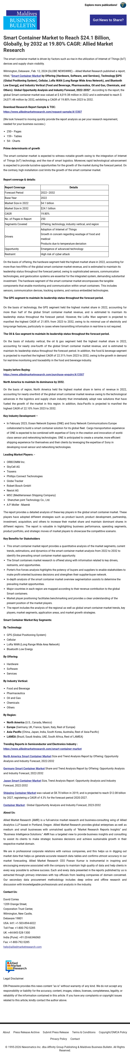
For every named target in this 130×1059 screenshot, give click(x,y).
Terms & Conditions (83, 1032)
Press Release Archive (26, 1032)
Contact (75, 1039)
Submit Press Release (56, 1032)
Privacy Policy (58, 1039)
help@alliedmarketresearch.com (22, 946)
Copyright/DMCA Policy (113, 1032)
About (6, 1032)
